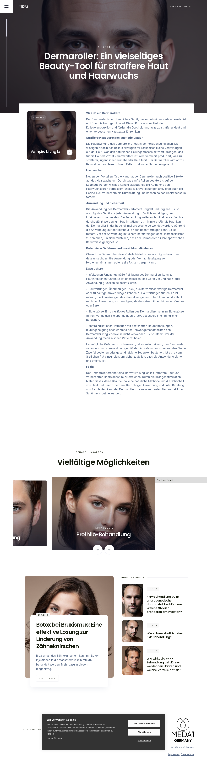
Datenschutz (187, 754)
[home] (25, 6)
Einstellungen (144, 741)
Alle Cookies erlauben (144, 723)
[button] (180, 6)
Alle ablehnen (144, 732)
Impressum (174, 754)
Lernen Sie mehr (54, 738)
